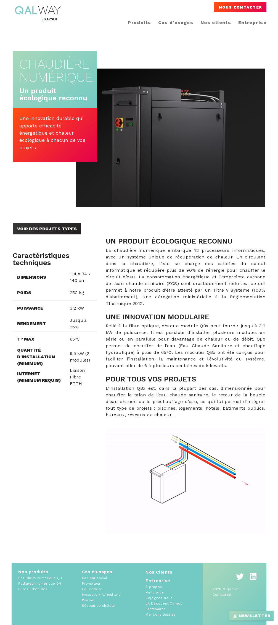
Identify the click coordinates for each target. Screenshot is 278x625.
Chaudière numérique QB (40, 578)
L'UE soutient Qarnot (163, 603)
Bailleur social (94, 578)
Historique (154, 592)
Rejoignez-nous (159, 598)
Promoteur (91, 583)
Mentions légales (160, 614)
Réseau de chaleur (98, 606)
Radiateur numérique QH (39, 583)
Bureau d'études (32, 589)
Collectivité (92, 589)
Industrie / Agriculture (101, 595)
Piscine (88, 600)
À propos (153, 587)
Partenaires (155, 609)
